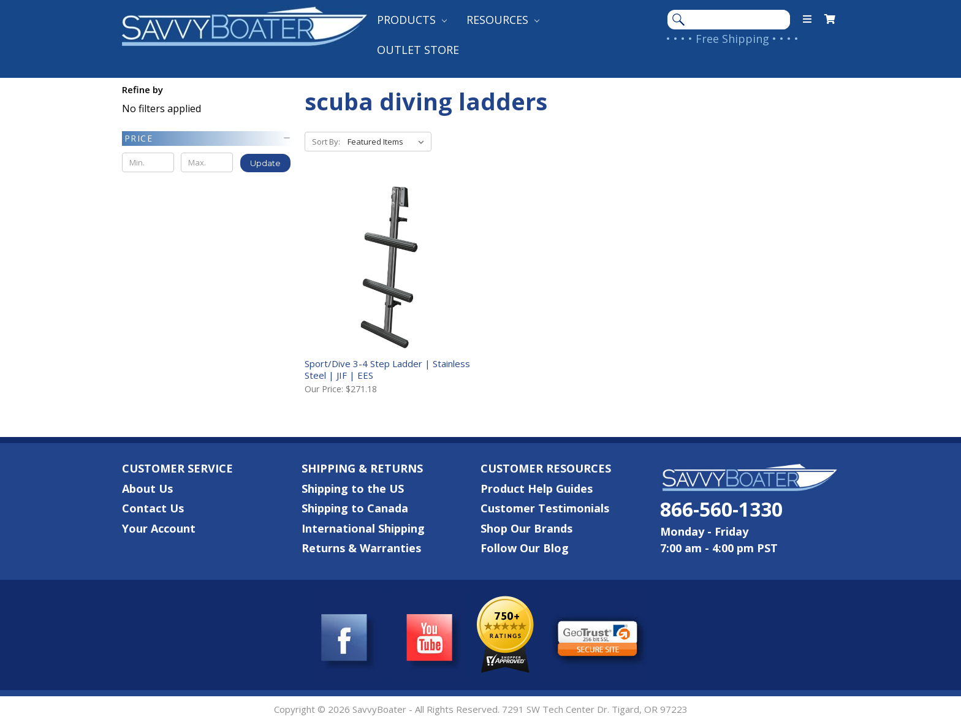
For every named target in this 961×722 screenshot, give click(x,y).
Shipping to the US (353, 488)
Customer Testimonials (544, 508)
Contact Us (153, 508)
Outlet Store (418, 49)
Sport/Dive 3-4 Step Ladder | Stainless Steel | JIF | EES (387, 369)
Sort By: (326, 141)
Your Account (159, 528)
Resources (502, 19)
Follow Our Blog (524, 548)
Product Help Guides (536, 488)
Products (412, 19)
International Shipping (363, 528)
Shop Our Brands (526, 528)
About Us (147, 488)
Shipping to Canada (355, 508)
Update (265, 163)
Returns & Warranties (361, 548)
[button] (207, 138)
